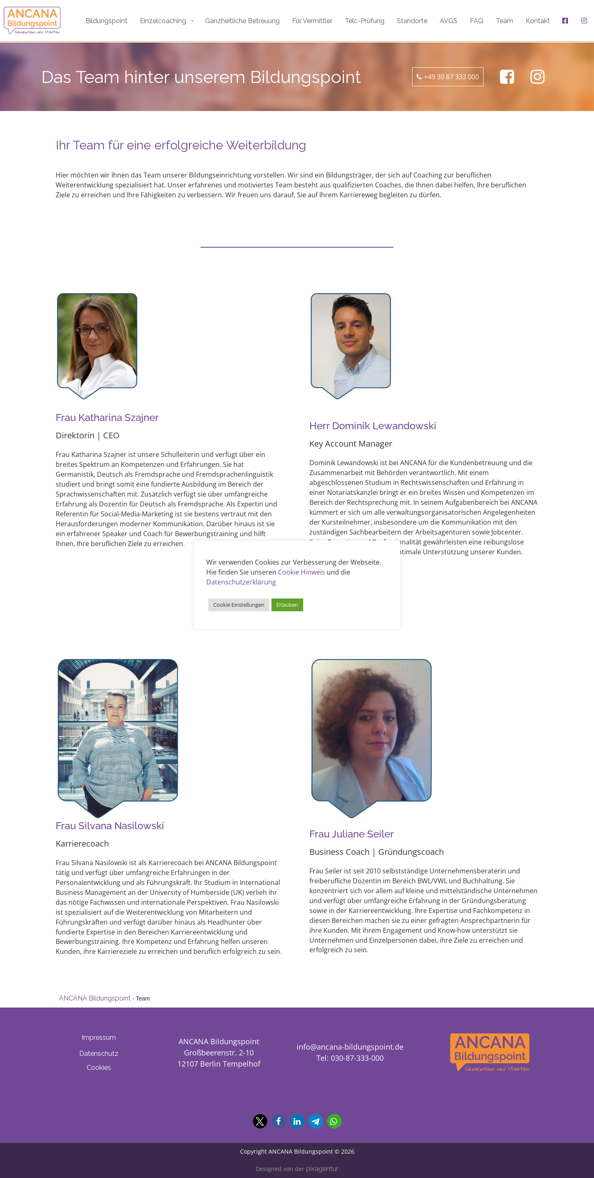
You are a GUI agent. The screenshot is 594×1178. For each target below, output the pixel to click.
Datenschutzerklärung (241, 582)
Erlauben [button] (287, 604)
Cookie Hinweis (301, 572)
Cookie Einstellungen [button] (238, 604)
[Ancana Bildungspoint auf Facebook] (507, 77)
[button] (260, 1121)
